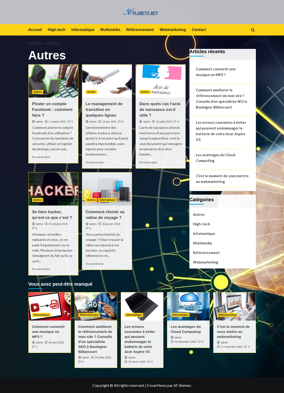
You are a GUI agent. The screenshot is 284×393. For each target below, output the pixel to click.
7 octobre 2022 (57, 121)
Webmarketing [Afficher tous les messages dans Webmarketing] (227, 314)
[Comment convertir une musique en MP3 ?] (50, 306)
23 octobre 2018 (58, 223)
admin (39, 121)
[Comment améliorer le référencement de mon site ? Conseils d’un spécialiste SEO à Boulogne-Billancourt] (96, 306)
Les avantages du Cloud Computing (215, 158)
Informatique (82, 30)
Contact (199, 30)
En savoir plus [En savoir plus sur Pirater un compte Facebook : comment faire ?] (41, 157)
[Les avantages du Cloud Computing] (188, 306)
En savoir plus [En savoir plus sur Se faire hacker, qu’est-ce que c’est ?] (41, 269)
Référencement (140, 30)
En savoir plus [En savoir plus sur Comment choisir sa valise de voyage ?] (95, 263)
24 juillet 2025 (103, 357)
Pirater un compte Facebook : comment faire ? (52, 110)
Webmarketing (173, 30)
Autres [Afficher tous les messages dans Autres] (38, 91)
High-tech (56, 30)
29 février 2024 (137, 361)
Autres (199, 214)
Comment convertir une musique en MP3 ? (216, 72)
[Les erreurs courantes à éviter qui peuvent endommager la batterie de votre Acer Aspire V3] (142, 306)
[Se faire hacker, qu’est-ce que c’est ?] (53, 189)
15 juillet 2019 (164, 121)
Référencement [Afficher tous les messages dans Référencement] (89, 314)
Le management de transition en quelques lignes (104, 110)
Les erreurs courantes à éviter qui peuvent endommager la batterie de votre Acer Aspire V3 (221, 131)
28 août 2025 (56, 342)
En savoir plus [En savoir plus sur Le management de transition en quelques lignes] (95, 162)
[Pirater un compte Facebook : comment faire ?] (53, 81)
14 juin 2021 (109, 121)
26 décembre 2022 (186, 341)
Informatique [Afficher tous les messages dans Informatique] (108, 199)
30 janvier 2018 (111, 223)
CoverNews (157, 385)
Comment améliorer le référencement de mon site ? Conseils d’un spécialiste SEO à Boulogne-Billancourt (221, 98)
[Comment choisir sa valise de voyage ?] (107, 189)
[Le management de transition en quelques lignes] (107, 81)
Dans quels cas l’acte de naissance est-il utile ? (159, 110)
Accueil (35, 30)
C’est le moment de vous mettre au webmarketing (222, 179)
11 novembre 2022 (232, 346)
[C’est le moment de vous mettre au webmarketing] (234, 306)
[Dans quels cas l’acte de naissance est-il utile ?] (160, 81)
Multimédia (110, 30)
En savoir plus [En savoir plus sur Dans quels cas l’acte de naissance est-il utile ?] (148, 162)
